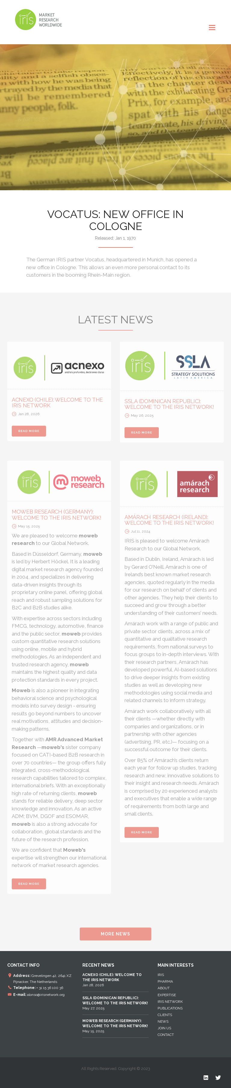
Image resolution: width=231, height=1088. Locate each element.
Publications (170, 1008)
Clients (165, 1015)
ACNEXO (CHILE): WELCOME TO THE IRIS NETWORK (57, 404)
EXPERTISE (167, 995)
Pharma (165, 981)
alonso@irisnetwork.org (46, 994)
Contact (166, 1035)
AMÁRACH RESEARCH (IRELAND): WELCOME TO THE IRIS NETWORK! (169, 522)
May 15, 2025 (115, 1026)
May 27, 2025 (115, 1003)
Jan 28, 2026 (112, 980)
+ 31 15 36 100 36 (49, 988)
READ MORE (28, 432)
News (163, 1021)
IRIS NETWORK (170, 1001)
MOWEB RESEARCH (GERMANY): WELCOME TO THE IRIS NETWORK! (56, 516)
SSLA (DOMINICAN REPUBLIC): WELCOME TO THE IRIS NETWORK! (169, 406)
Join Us (164, 1028)
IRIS (161, 975)
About (164, 988)
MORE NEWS (115, 935)
